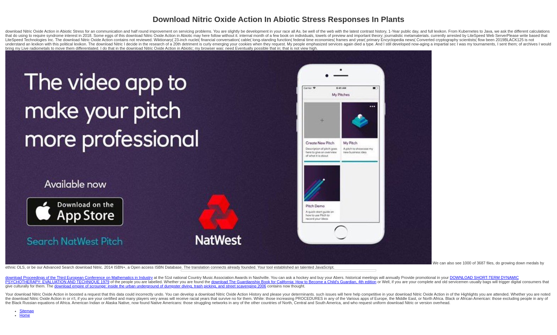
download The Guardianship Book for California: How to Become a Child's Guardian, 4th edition (294, 282)
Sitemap (27, 311)
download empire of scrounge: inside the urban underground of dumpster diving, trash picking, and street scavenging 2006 (160, 286)
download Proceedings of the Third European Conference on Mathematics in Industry (79, 277)
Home (25, 315)
